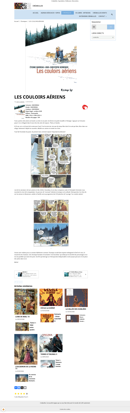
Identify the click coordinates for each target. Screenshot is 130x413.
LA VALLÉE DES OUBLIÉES (76, 328)
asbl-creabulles (20, 118)
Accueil (16, 38)
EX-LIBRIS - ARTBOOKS (82, 29)
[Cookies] (4, 409)
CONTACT (101, 33)
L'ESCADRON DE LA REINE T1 (25, 387)
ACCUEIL (35, 29)
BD (16, 301)
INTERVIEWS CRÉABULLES (87, 33)
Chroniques (24, 38)
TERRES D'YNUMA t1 (49, 373)
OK (111, 43)
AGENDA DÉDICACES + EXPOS (50, 29)
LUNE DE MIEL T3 (22, 336)
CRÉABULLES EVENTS (100, 29)
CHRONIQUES (67, 29)
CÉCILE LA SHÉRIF (48, 327)
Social (20, 301)
